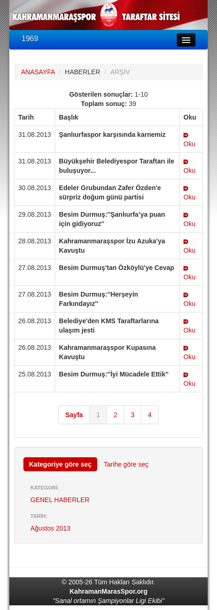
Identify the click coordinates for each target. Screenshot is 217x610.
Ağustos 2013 (50, 528)
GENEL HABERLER (59, 500)
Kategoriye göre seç (60, 464)
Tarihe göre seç (126, 464)
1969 (30, 39)
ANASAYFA (38, 72)
